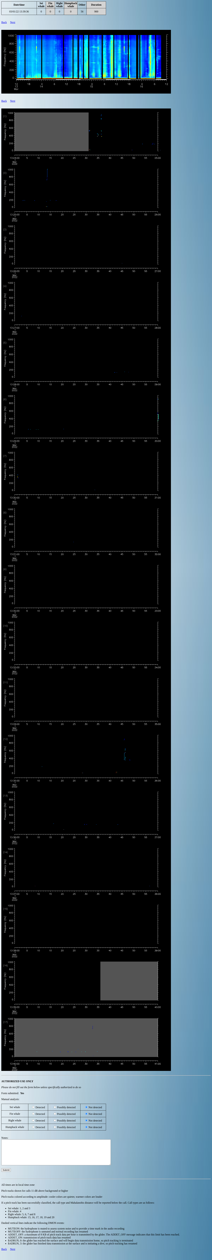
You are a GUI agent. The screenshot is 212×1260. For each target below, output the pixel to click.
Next (12, 22)
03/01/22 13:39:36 (19, 11)
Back (4, 22)
